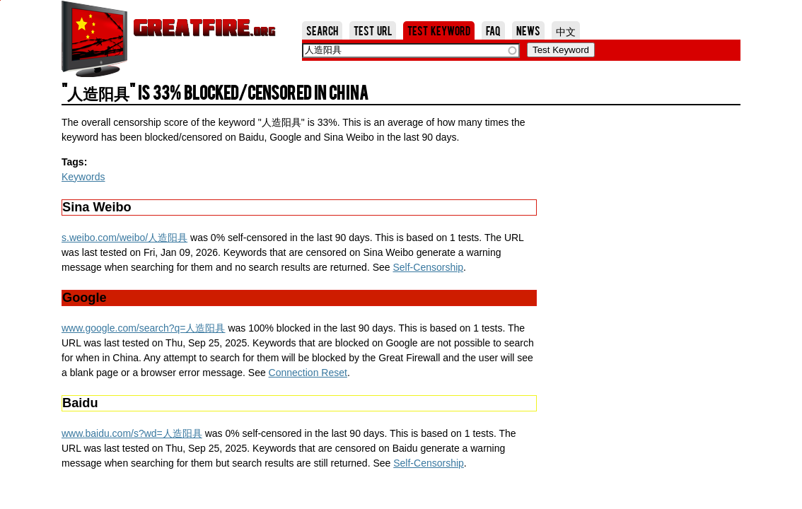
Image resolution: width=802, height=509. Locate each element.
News (528, 30)
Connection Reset (308, 372)
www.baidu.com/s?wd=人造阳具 (132, 433)
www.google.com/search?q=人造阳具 (144, 328)
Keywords (83, 176)
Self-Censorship (428, 267)
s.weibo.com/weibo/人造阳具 (124, 237)
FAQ (493, 30)
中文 (566, 30)
